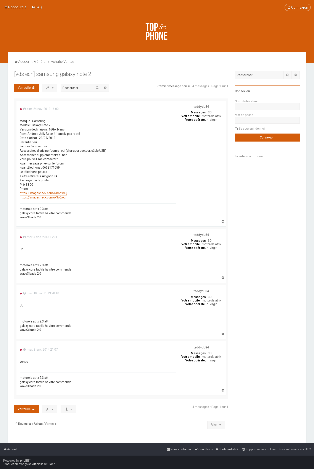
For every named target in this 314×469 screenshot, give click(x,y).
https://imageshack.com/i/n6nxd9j (43, 193)
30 (209, 112)
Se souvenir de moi (252, 128)
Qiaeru (51, 464)
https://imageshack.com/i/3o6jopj (43, 197)
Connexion (242, 91)
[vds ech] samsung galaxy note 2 (52, 74)
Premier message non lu (173, 86)
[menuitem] (37, 7)
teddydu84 (201, 106)
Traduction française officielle (23, 464)
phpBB (24, 460)
